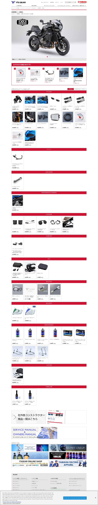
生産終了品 (77, 89)
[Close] (95, 497)
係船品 (34, 488)
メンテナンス (16, 477)
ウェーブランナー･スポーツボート (39, 477)
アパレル (15, 483)
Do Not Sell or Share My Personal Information (75, 498)
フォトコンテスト (73, 471)
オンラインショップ (75, 478)
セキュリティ (16, 475)
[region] (49, 498)
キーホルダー (16, 486)
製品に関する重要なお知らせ (75, 486)
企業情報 (72, 483)
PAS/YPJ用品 (54, 466)
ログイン (57, 2)
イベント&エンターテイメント (77, 466)
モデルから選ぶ (54, 469)
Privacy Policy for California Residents (12, 502)
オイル (15, 479)
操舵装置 (34, 483)
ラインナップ (28, 8)
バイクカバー (16, 471)
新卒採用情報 (72, 488)
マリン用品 (35, 466)
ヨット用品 (35, 486)
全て (84, 89)
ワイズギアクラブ (73, 469)
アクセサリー (34, 8)
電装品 (34, 479)
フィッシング (35, 473)
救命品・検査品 (35, 490)
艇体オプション (35, 469)
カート (61, 2)
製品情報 (15, 462)
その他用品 (54, 476)
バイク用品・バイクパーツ (19, 8)
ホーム (12, 8)
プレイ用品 (35, 475)
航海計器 (34, 471)
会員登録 (52, 2)
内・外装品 (35, 481)
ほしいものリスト (45, 2)
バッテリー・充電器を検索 (56, 471)
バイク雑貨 (16, 490)
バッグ (15, 488)
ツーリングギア (17, 473)
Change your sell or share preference (11, 503)
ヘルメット (16, 481)
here (6, 497)
